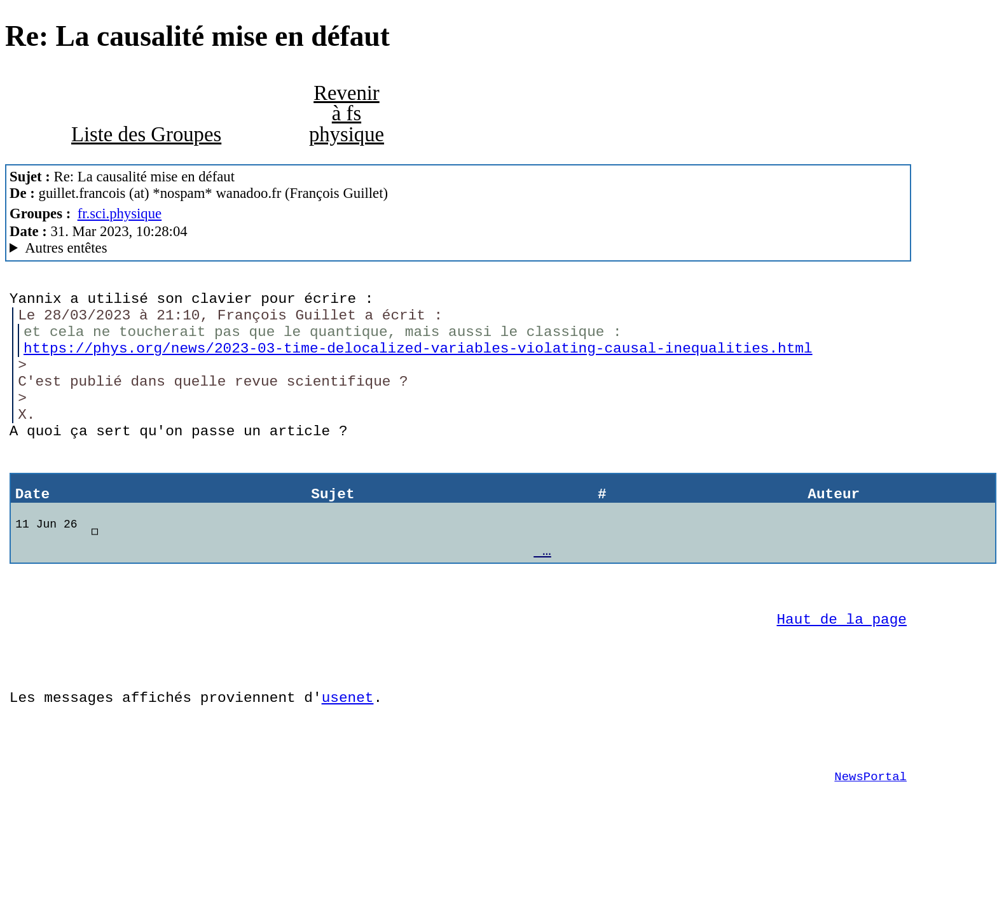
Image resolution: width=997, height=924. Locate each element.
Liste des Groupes (146, 134)
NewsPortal (870, 845)
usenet (348, 757)
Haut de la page (842, 669)
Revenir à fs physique (346, 113)
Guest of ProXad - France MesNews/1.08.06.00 (458, 248)
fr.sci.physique (120, 213)
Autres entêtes (66, 248)
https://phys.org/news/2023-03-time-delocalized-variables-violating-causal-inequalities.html (418, 360)
